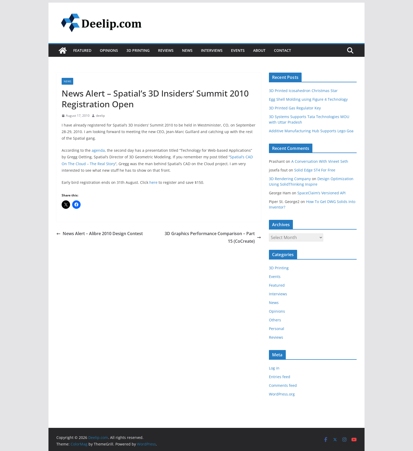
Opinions (109, 50)
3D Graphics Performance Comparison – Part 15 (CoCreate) (213, 237)
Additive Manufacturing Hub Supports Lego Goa (311, 130)
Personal (276, 328)
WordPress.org (282, 394)
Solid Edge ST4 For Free (314, 170)
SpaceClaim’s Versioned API (321, 192)
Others (275, 319)
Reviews (166, 50)
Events (238, 50)
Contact (282, 50)
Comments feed (283, 385)
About (259, 50)
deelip (100, 115)
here (153, 182)
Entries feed (279, 376)
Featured (82, 50)
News (187, 50)
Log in (274, 368)
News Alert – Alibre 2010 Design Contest (99, 233)
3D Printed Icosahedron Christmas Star (303, 90)
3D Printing (138, 50)
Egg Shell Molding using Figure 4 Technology (308, 99)
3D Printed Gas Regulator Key (295, 107)
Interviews (212, 50)
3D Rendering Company (290, 178)
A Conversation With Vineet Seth (319, 161)
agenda (98, 150)
